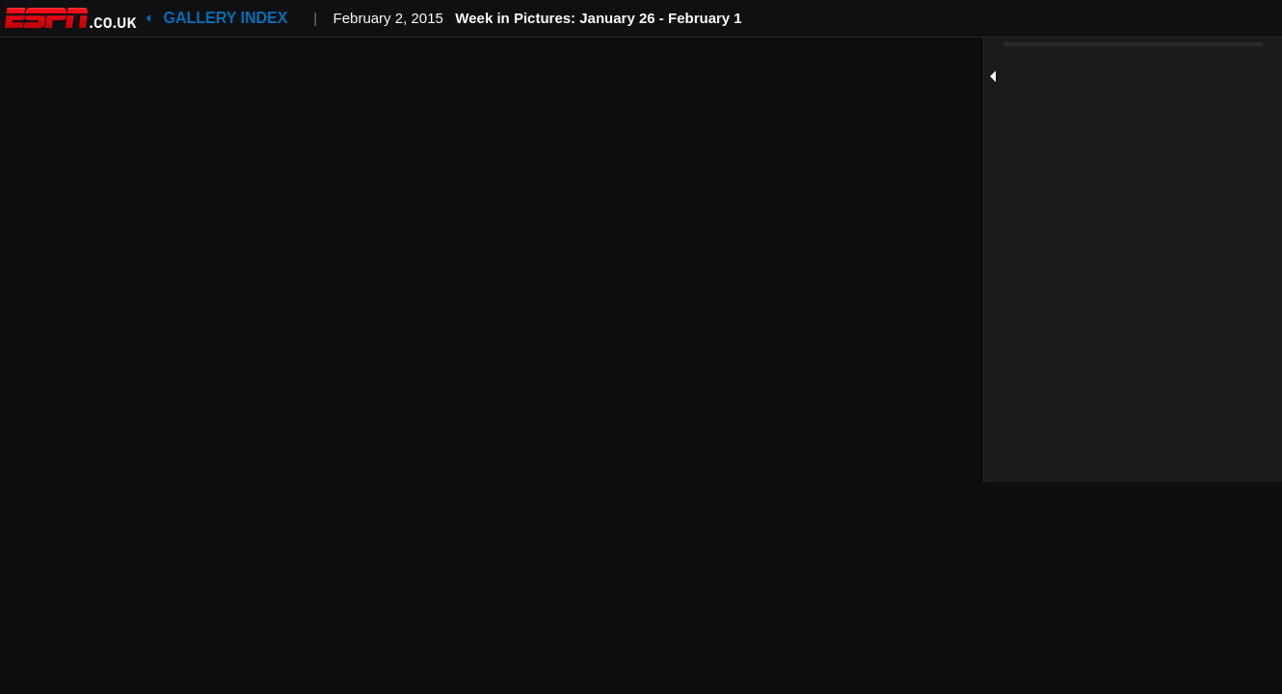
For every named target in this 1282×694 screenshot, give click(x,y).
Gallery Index (226, 18)
